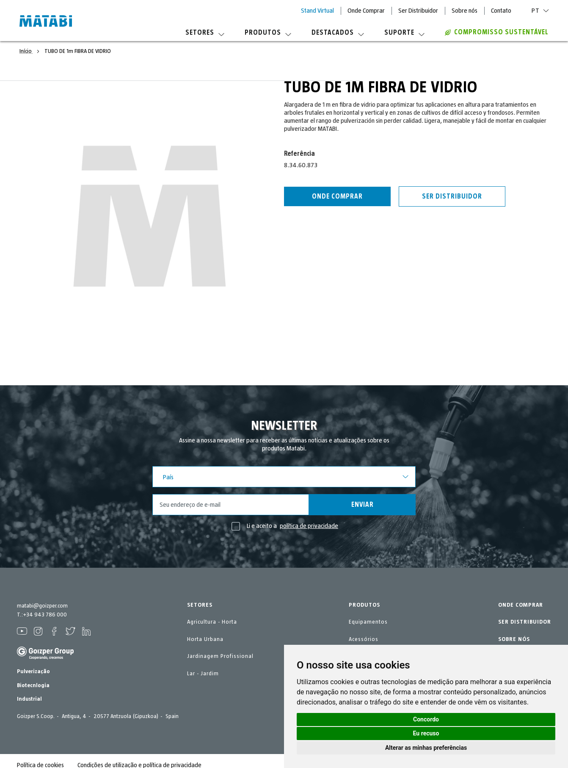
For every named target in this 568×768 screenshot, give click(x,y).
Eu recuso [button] (426, 733)
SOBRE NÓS (514, 639)
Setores (204, 32)
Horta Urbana (205, 639)
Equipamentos (368, 622)
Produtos (268, 32)
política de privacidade (309, 525)
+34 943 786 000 (45, 615)
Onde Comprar (366, 10)
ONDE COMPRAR (520, 605)
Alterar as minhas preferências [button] (426, 747)
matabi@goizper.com (42, 606)
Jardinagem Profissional (220, 656)
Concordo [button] (426, 719)
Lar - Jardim (203, 674)
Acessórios (363, 639)
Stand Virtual (317, 10)
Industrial (29, 699)
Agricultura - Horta (212, 622)
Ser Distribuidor (418, 10)
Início (26, 51)
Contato (501, 10)
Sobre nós (464, 10)
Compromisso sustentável (497, 32)
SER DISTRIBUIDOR (524, 622)
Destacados (338, 32)
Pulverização (33, 671)
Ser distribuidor (452, 196)
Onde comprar (337, 196)
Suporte (404, 32)
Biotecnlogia (33, 685)
